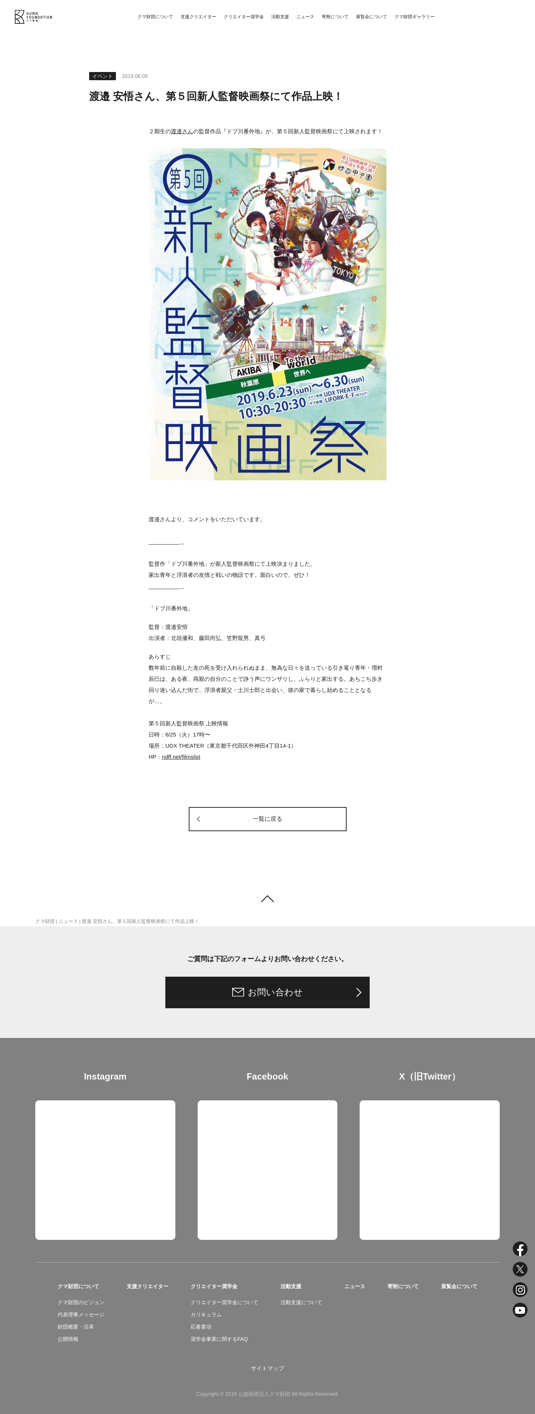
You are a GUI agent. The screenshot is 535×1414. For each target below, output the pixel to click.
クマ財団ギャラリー (415, 16)
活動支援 (280, 16)
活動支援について (301, 1302)
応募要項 (201, 1327)
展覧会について (371, 16)
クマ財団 (45, 921)
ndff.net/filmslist (181, 757)
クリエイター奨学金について (224, 1302)
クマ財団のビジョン (81, 1302)
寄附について (335, 16)
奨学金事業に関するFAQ (219, 1339)
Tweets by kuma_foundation (394, 1106)
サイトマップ (267, 1368)
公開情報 (68, 1339)
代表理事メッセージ (81, 1314)
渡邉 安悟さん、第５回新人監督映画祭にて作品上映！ (140, 921)
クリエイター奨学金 (244, 16)
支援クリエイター (198, 16)
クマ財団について (155, 16)
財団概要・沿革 (76, 1327)
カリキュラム (206, 1314)
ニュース (305, 16)
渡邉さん (182, 131)
